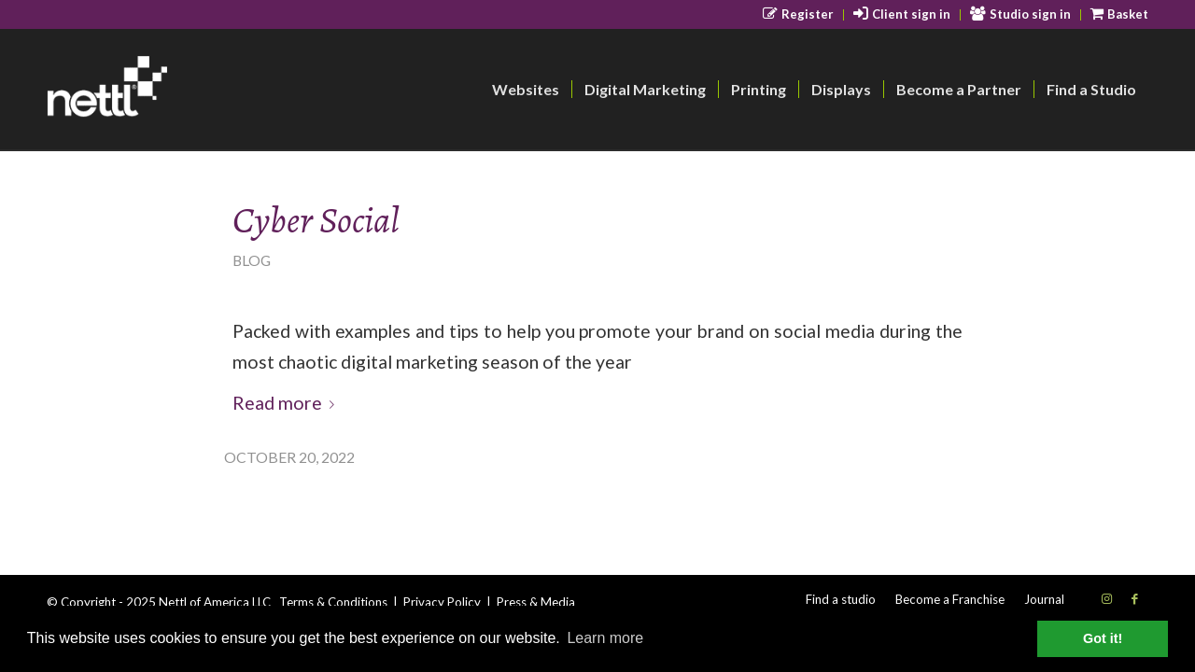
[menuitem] (798, 15)
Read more (287, 402)
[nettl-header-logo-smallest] (179, 89)
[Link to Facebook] (1134, 598)
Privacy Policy (442, 602)
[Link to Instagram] (1106, 598)
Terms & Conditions (333, 602)
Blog (251, 260)
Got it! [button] (1102, 638)
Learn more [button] (605, 638)
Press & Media (536, 602)
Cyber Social (316, 220)
